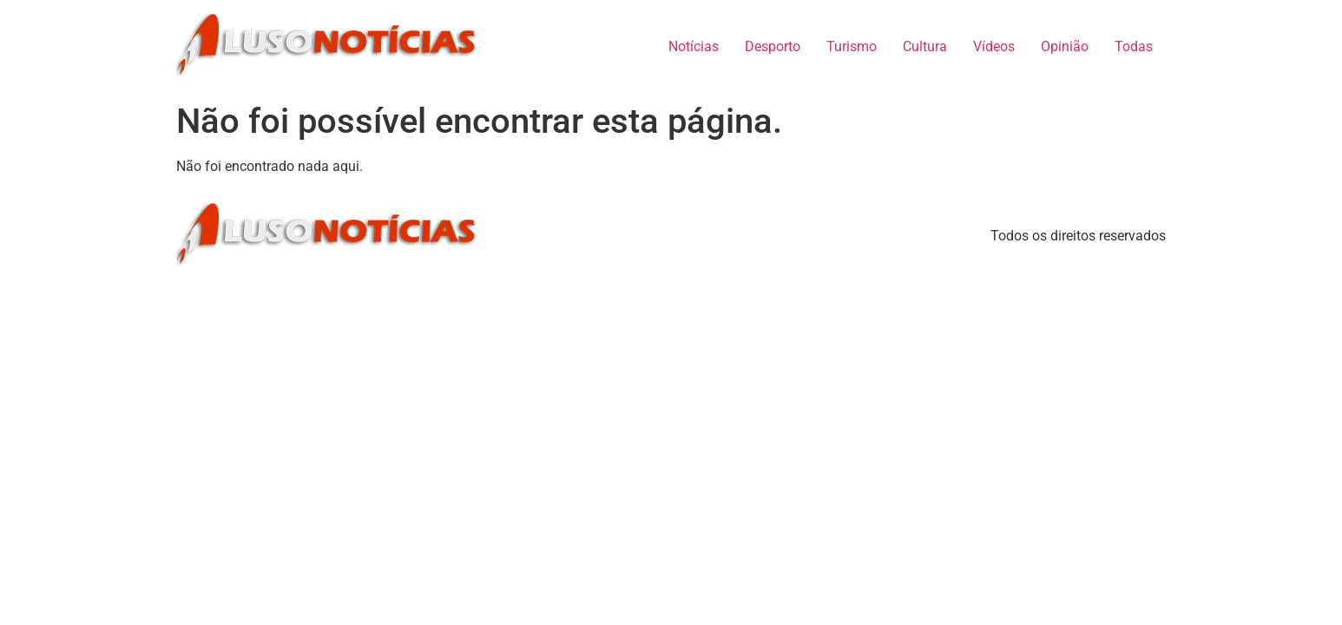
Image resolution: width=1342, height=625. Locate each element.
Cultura (925, 46)
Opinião (1065, 46)
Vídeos (994, 46)
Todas (1134, 46)
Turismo (851, 46)
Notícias (693, 46)
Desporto (772, 46)
